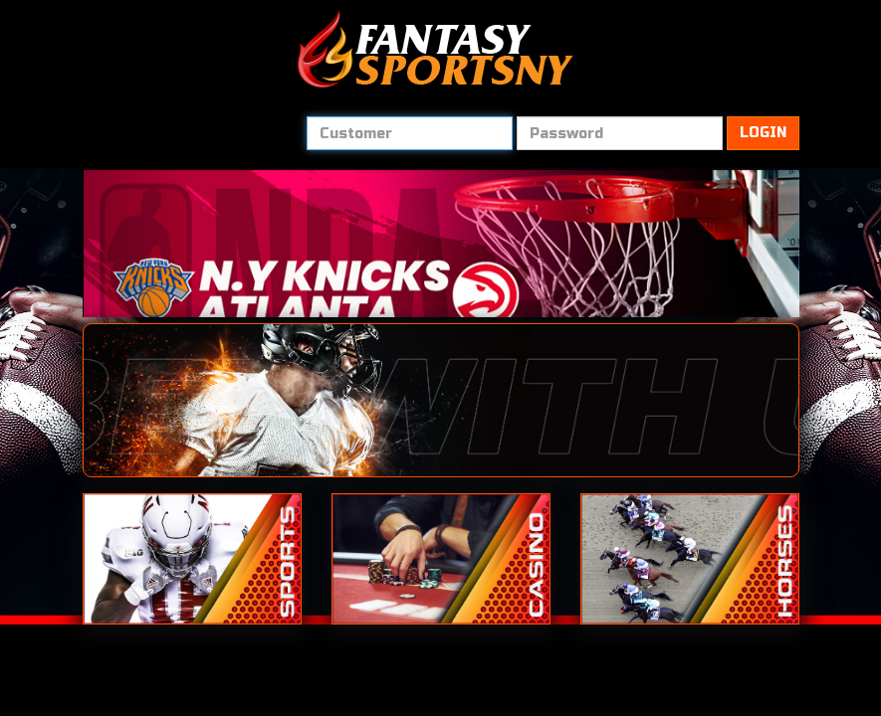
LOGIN (763, 132)
